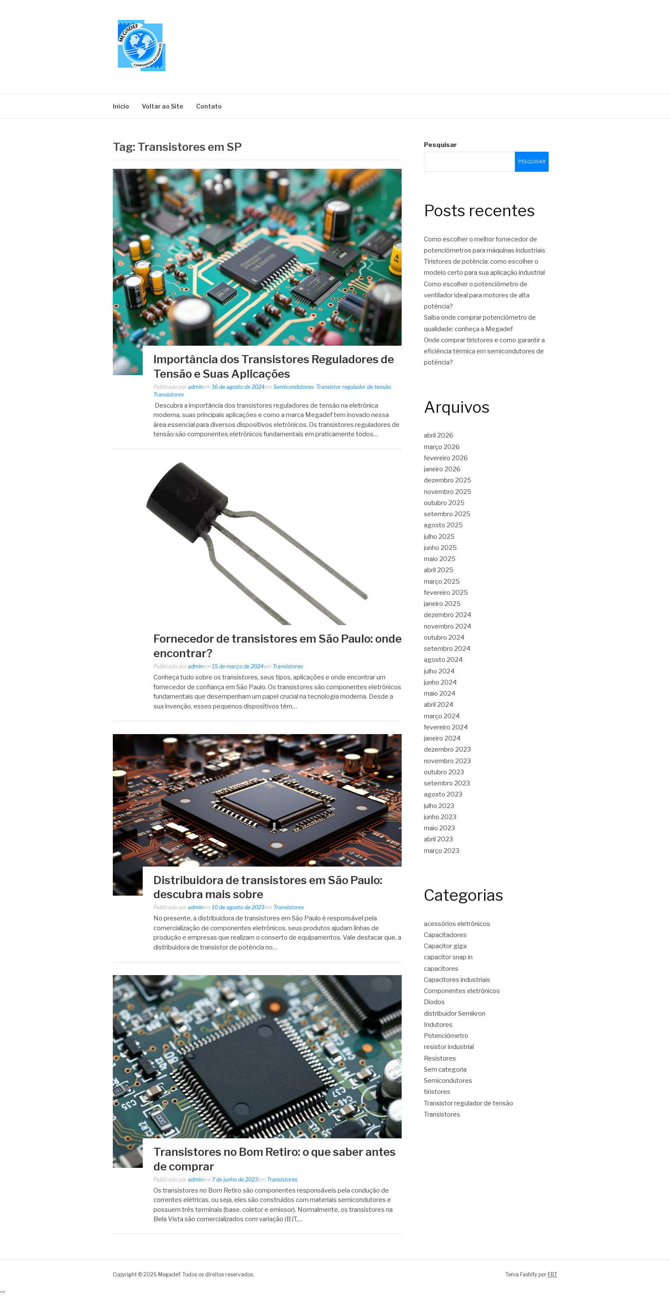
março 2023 (441, 851)
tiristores (437, 1092)
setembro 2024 (447, 648)
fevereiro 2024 (446, 727)
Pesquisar (440, 145)
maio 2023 (439, 828)
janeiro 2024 (442, 738)
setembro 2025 (447, 514)
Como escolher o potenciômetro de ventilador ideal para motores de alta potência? (476, 295)
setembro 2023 (447, 783)
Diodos (434, 1002)
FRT (552, 1274)
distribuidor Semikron (454, 1013)
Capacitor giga (445, 946)
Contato (209, 106)
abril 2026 (438, 435)
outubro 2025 (444, 503)
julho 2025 (439, 537)
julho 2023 (439, 806)
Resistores (440, 1058)
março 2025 (442, 581)
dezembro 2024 (447, 615)
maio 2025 (439, 559)
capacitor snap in (448, 957)
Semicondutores (293, 387)
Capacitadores (445, 935)
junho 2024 (440, 682)
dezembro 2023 (447, 749)
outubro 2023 (444, 772)
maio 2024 (439, 693)
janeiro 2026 (442, 469)
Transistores (168, 394)
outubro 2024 (444, 637)
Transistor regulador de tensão (353, 387)
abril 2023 (438, 839)
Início (121, 106)
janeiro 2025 (442, 604)
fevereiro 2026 (446, 458)
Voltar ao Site (162, 106)
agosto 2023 (443, 794)
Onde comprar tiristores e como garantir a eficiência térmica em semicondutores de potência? (484, 351)
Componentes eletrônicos (462, 991)
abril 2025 (438, 570)
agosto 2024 (443, 660)
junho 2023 (440, 817)
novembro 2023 (447, 761)
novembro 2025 (447, 492)
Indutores (438, 1025)
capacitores (441, 969)
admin (195, 387)
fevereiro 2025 (446, 593)
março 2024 (442, 716)
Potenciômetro (446, 1036)
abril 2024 (438, 704)
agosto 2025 (443, 525)
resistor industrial (449, 1047)
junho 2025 (440, 548)
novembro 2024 (447, 626)
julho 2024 (439, 671)
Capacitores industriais (457, 980)
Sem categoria (445, 1069)
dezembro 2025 (447, 480)
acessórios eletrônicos (457, 924)
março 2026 (442, 447)
